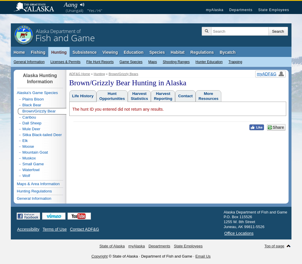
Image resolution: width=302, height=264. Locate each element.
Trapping (235, 62)
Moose (28, 146)
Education (134, 52)
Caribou (29, 117)
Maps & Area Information (38, 184)
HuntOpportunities (112, 96)
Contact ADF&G (84, 229)
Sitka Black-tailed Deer (42, 135)
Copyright (100, 256)
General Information (29, 62)
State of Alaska (37, 7)
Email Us (202, 256)
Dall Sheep (32, 123)
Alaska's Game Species (37, 93)
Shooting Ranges (176, 62)
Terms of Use (55, 229)
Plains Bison (33, 99)
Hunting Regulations (34, 191)
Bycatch (227, 52)
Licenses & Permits (66, 62)
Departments (241, 10)
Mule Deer (31, 129)
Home (19, 52)
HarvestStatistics (139, 96)
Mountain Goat (35, 152)
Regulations (202, 52)
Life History (83, 96)
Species (157, 52)
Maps (152, 62)
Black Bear (32, 105)
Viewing (110, 52)
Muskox (29, 158)
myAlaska (214, 10)
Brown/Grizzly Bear (39, 111)
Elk (25, 140)
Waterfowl (31, 170)
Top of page (274, 246)
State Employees (273, 10)
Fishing (38, 52)
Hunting (59, 52)
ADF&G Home (79, 74)
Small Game (33, 164)
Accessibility (28, 229)
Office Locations (238, 233)
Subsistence (84, 52)
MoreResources (208, 96)
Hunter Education (209, 62)
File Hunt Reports (99, 62)
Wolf (26, 175)
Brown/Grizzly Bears (123, 74)
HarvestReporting (163, 96)
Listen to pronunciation (82, 5)
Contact (185, 96)
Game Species (131, 62)
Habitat (177, 52)
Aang (70, 4)
